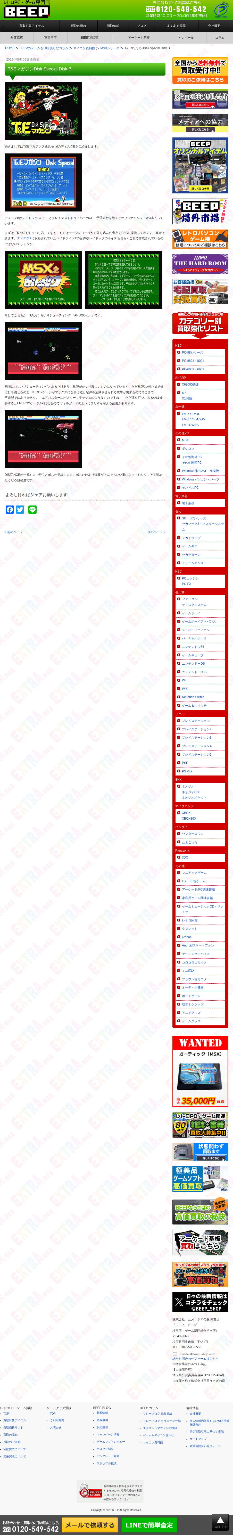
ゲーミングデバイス (196, 954)
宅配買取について (14, 1449)
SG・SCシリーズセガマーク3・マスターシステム (203, 524)
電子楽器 (188, 503)
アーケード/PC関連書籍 (198, 889)
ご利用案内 (57, 1420)
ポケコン (188, 448)
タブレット (189, 928)
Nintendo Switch (193, 697)
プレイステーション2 (197, 729)
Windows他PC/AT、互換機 (200, 471)
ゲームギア (189, 546)
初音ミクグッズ (193, 1004)
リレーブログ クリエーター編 (162, 1420)
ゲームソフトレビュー (111, 1441)
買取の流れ (78, 26)
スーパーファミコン (196, 630)
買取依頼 (113, 26)
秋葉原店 (17, 37)
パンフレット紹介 (108, 1456)
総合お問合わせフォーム (205, 1446)
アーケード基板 (139, 37)
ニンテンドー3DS (194, 672)
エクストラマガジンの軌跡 (160, 1428)
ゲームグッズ (191, 1021)
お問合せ (55, 1427)
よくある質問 (176, 26)
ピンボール (186, 37)
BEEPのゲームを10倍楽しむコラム (44, 48)
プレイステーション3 (197, 737)
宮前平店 (50, 37)
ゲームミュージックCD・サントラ (202, 909)
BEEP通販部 (89, 37)
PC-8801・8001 (193, 361)
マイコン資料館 (84, 48)
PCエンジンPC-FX (190, 581)
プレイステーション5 (197, 754)
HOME (9, 48)
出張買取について (14, 1456)
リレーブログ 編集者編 (157, 1413)
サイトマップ (198, 1438)
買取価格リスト (13, 1427)
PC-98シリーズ (192, 352)
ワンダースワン (193, 834)
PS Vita (187, 771)
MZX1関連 (187, 396)
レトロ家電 (189, 920)
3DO (185, 857)
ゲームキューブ (193, 655)
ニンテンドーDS (193, 663)
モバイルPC (190, 487)
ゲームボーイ (191, 613)
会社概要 (214, 26)
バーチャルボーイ (194, 638)
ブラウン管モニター (196, 979)
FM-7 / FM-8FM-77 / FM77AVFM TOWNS (193, 419)
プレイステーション (196, 721)
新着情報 (102, 1412)
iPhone (187, 937)
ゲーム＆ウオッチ (194, 705)
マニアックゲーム (194, 873)
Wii (184, 680)
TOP (6, 1413)
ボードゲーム (191, 996)
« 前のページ (14, 532)
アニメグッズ (191, 1013)
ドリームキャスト (194, 563)
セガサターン (191, 555)
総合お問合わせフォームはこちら (195, 1358)
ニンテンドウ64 (193, 647)
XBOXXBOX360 (189, 815)
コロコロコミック (194, 962)
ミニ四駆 (188, 971)
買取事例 (102, 1420)
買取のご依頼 (11, 1441)
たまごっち (189, 842)
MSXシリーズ (109, 48)
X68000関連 (190, 384)
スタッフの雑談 (106, 1463)
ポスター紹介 (105, 1448)
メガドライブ (191, 538)
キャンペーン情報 (108, 1434)
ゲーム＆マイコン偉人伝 (158, 1435)
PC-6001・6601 (193, 369)
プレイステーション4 (197, 746)
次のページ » (156, 532)
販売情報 (102, 1427)
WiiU (185, 689)
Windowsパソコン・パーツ (200, 479)
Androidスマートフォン (198, 945)
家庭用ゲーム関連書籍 (197, 898)
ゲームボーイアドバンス (199, 621)
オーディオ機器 (193, 987)
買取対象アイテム (31, 26)
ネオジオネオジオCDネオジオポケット (194, 792)
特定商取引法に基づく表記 (207, 1431)
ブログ (141, 26)
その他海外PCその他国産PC (192, 459)
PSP (185, 763)
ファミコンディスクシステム (194, 602)
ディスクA (24, 238)
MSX (185, 440)
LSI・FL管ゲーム (194, 881)
